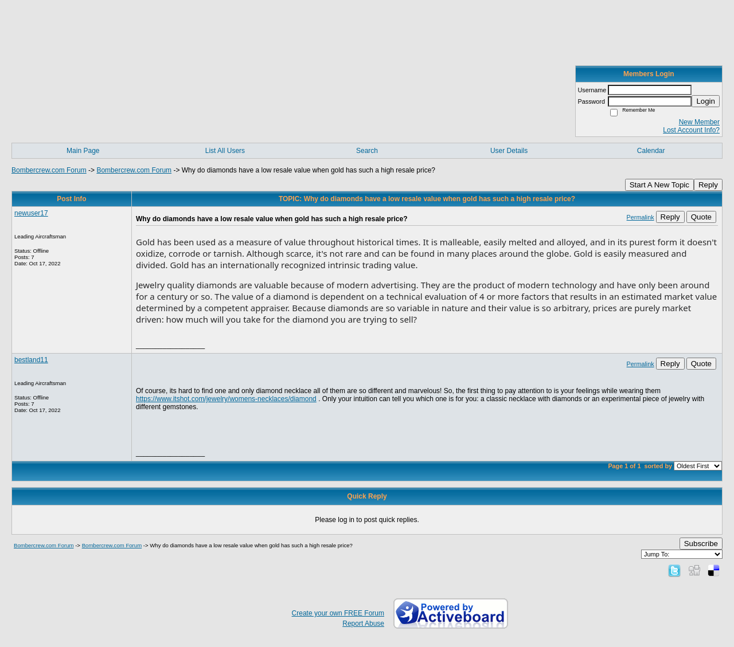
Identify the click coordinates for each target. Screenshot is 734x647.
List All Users (225, 151)
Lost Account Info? (691, 130)
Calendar (651, 151)
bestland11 (31, 360)
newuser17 (31, 213)
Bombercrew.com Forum (49, 170)
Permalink (640, 217)
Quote (701, 217)
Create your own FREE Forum (338, 613)
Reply (708, 185)
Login (705, 101)
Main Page (83, 151)
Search (367, 151)
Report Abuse (363, 623)
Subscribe (701, 543)
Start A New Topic (659, 185)
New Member (699, 122)
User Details (509, 151)
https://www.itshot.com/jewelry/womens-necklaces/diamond (226, 399)
